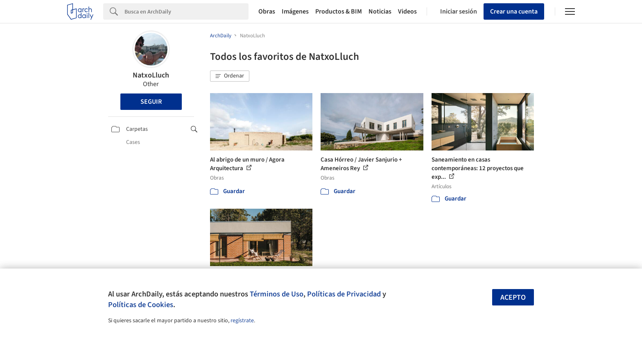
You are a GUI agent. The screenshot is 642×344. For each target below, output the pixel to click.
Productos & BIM (338, 11)
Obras (266, 11)
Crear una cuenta (514, 11)
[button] (229, 76)
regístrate (242, 321)
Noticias (379, 11)
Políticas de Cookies (140, 304)
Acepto (513, 297)
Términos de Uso (276, 294)
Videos (407, 11)
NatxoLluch (151, 75)
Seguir (151, 101)
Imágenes (295, 11)
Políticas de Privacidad (344, 294)
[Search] (186, 11)
